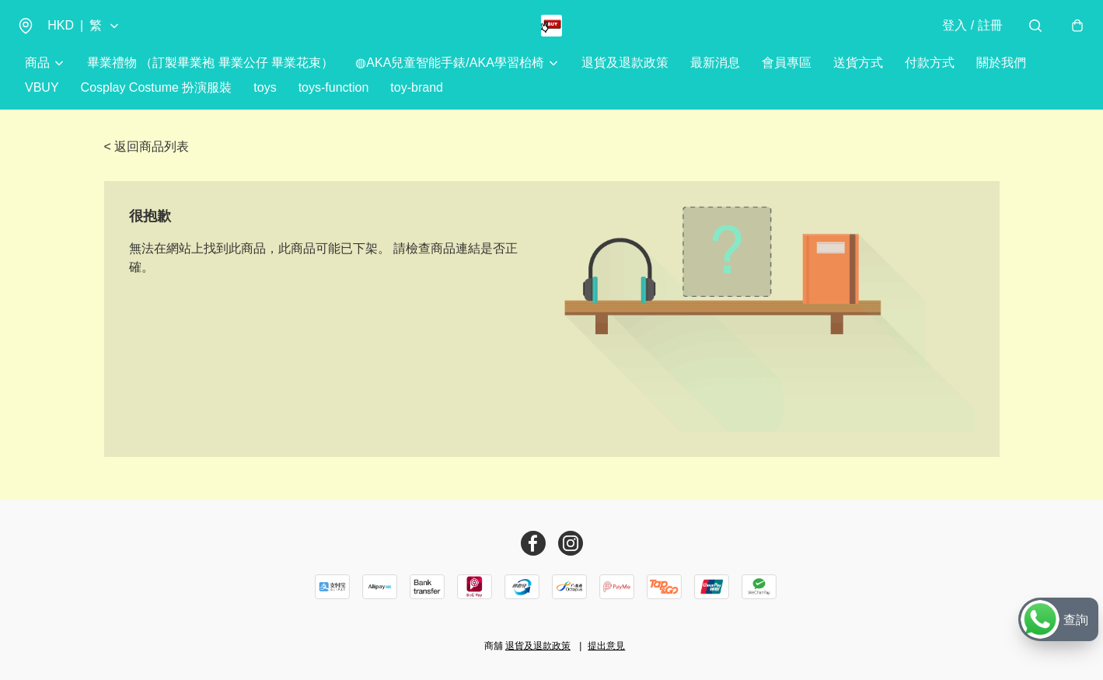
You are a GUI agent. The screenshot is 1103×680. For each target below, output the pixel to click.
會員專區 (787, 77)
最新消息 (715, 77)
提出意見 (606, 645)
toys (264, 102)
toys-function (333, 102)
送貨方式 (858, 77)
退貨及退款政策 (624, 77)
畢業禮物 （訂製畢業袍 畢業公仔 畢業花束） (210, 77)
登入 (964, 32)
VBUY (42, 102)
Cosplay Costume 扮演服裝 (156, 102)
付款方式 (930, 77)
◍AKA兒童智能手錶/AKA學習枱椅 (449, 77)
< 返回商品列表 (147, 161)
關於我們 (1001, 77)
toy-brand (416, 102)
